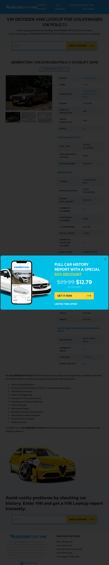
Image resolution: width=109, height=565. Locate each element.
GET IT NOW (65, 296)
